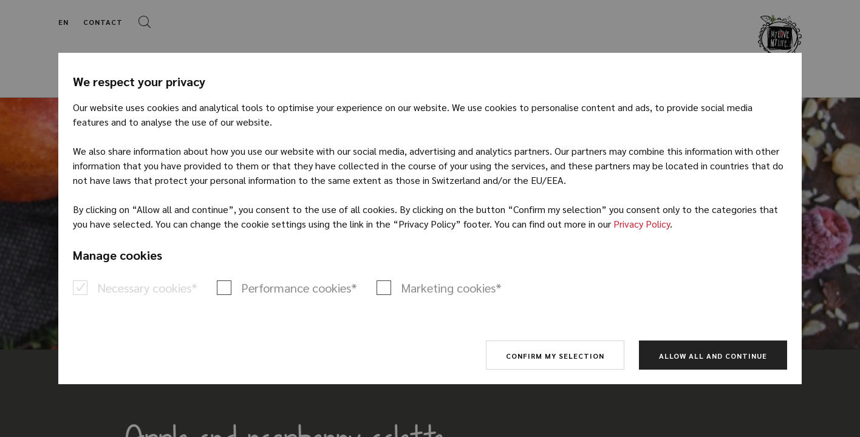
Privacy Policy (641, 223)
